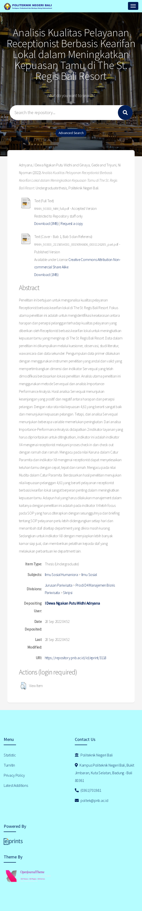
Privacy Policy (14, 775)
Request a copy (72, 223)
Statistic (10, 755)
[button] (23, 686)
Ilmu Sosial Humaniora (61, 574)
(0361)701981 (88, 790)
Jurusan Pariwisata (58, 585)
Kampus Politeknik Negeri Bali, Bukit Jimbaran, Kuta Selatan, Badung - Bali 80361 (104, 773)
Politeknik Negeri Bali (94, 755)
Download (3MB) (46, 223)
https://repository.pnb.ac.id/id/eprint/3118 (75, 657)
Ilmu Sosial (89, 574)
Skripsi (67, 592)
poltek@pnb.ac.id (91, 800)
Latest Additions (16, 785)
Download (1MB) (46, 274)
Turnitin (9, 765)
